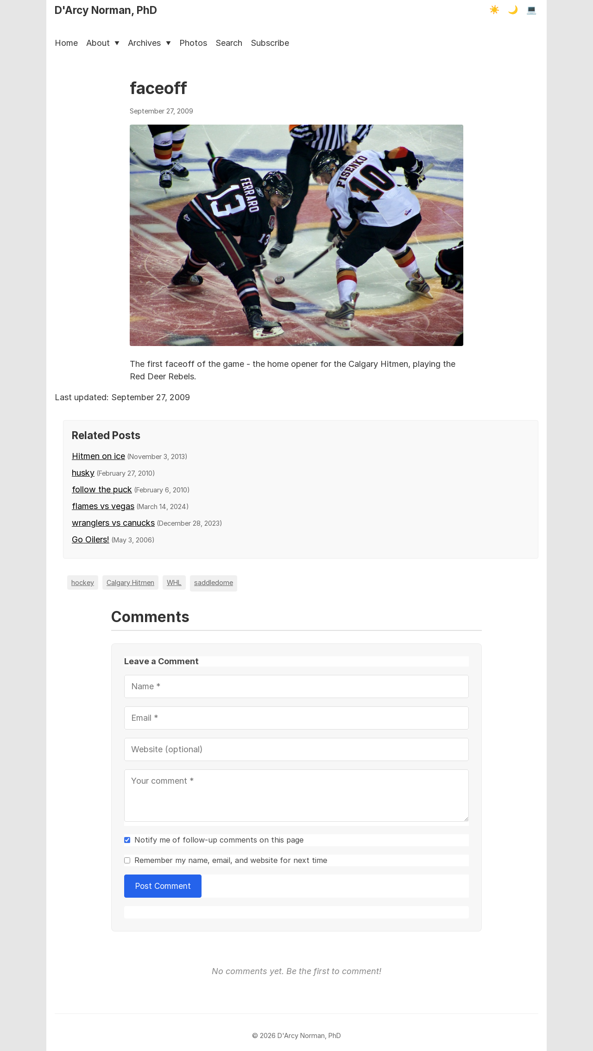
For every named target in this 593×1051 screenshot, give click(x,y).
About (103, 43)
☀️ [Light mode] (494, 9)
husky (83, 473)
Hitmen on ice (98, 456)
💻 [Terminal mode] (531, 9)
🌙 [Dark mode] (513, 9)
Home (66, 43)
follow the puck (102, 489)
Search (228, 43)
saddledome (213, 582)
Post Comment (163, 886)
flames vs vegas (103, 506)
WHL (174, 582)
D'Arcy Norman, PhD (106, 10)
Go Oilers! (90, 539)
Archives (149, 43)
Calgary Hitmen (130, 582)
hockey (82, 582)
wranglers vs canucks (113, 523)
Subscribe (270, 43)
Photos (193, 43)
